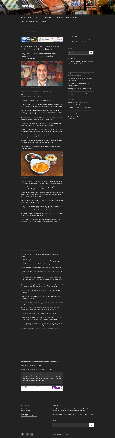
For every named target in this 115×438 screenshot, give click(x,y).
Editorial (30, 17)
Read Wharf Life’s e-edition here (31, 365)
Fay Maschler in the (39, 129)
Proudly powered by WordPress (60, 434)
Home (23, 17)
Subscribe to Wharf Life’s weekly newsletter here (36, 91)
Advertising (39, 17)
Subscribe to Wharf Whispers (29, 21)
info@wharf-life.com (26, 410)
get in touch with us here (81, 41)
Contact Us (44, 21)
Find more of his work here (86, 414)
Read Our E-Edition (71, 17)
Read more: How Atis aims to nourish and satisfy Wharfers (40, 361)
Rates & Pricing (49, 17)
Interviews (60, 17)
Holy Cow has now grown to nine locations (34, 187)
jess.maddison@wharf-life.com (29, 416)
